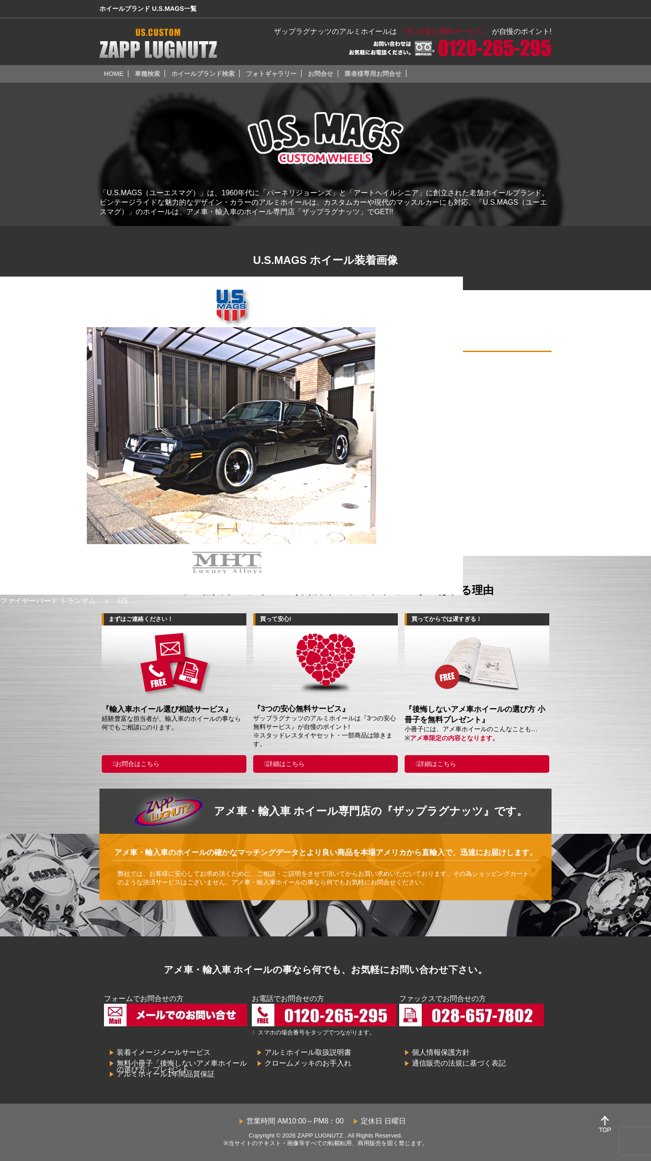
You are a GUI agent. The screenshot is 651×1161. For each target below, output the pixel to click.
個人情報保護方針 (441, 1052)
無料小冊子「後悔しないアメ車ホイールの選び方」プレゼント (182, 1066)
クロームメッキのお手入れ (307, 1063)
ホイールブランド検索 (203, 73)
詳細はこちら (286, 763)
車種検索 (147, 73)
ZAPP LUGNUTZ (320, 1135)
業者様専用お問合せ (372, 73)
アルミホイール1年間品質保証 (166, 1074)
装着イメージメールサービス (164, 1052)
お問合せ (320, 73)
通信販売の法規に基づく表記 (459, 1063)
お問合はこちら (137, 763)
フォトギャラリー (271, 73)
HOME (113, 73)
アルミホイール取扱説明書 (307, 1052)
